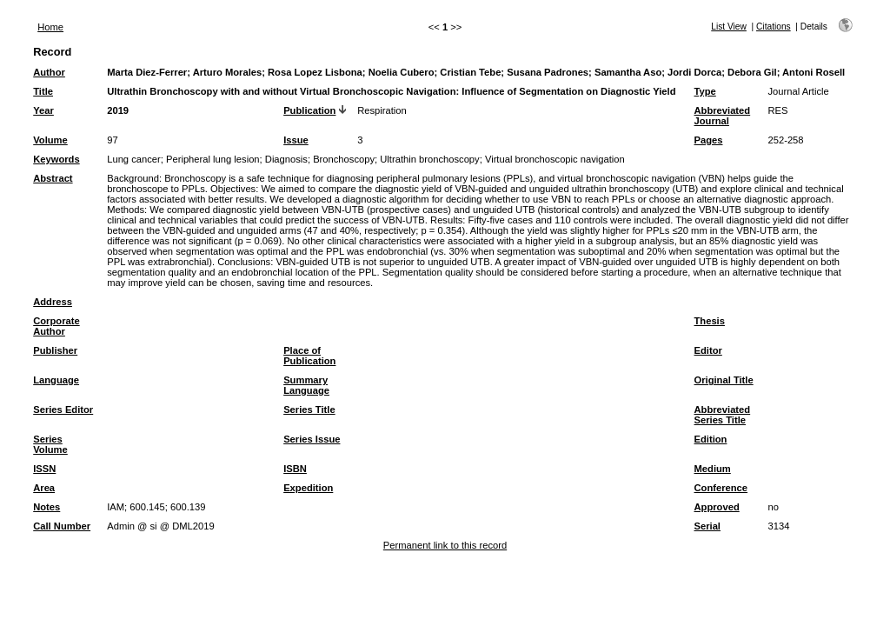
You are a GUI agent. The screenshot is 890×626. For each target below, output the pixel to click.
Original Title (724, 380)
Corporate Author (56, 326)
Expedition (308, 488)
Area (44, 488)
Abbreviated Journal (722, 115)
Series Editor (63, 409)
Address (52, 301)
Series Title (309, 409)
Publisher (55, 350)
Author (49, 72)
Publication (309, 110)
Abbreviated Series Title (722, 414)
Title (43, 91)
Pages (708, 140)
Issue (296, 140)
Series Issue (311, 439)
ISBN (295, 468)
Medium (712, 468)
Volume (50, 140)
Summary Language (306, 385)
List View (729, 26)
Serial (707, 526)
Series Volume (50, 444)
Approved (717, 507)
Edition (710, 439)
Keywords (56, 159)
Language (56, 380)
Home (50, 27)
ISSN (44, 468)
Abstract (52, 178)
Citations (773, 26)
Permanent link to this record (445, 545)
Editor (708, 350)
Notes (46, 507)
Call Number (61, 526)
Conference (721, 488)
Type (705, 91)
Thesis (709, 321)
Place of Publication (309, 355)
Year (43, 110)
